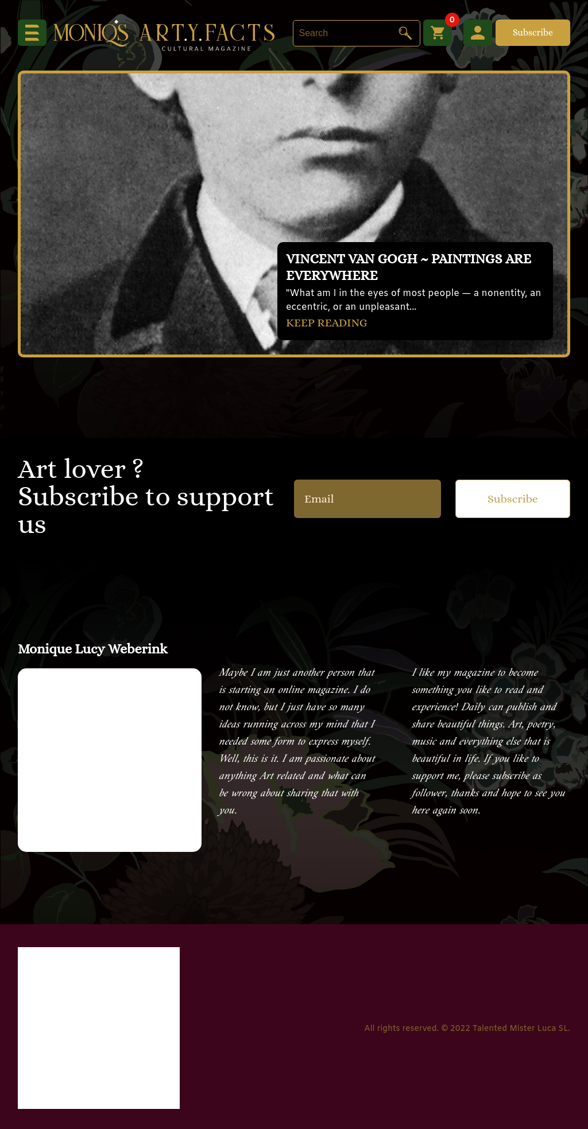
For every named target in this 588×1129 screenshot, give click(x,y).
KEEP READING (327, 322)
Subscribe (533, 32)
